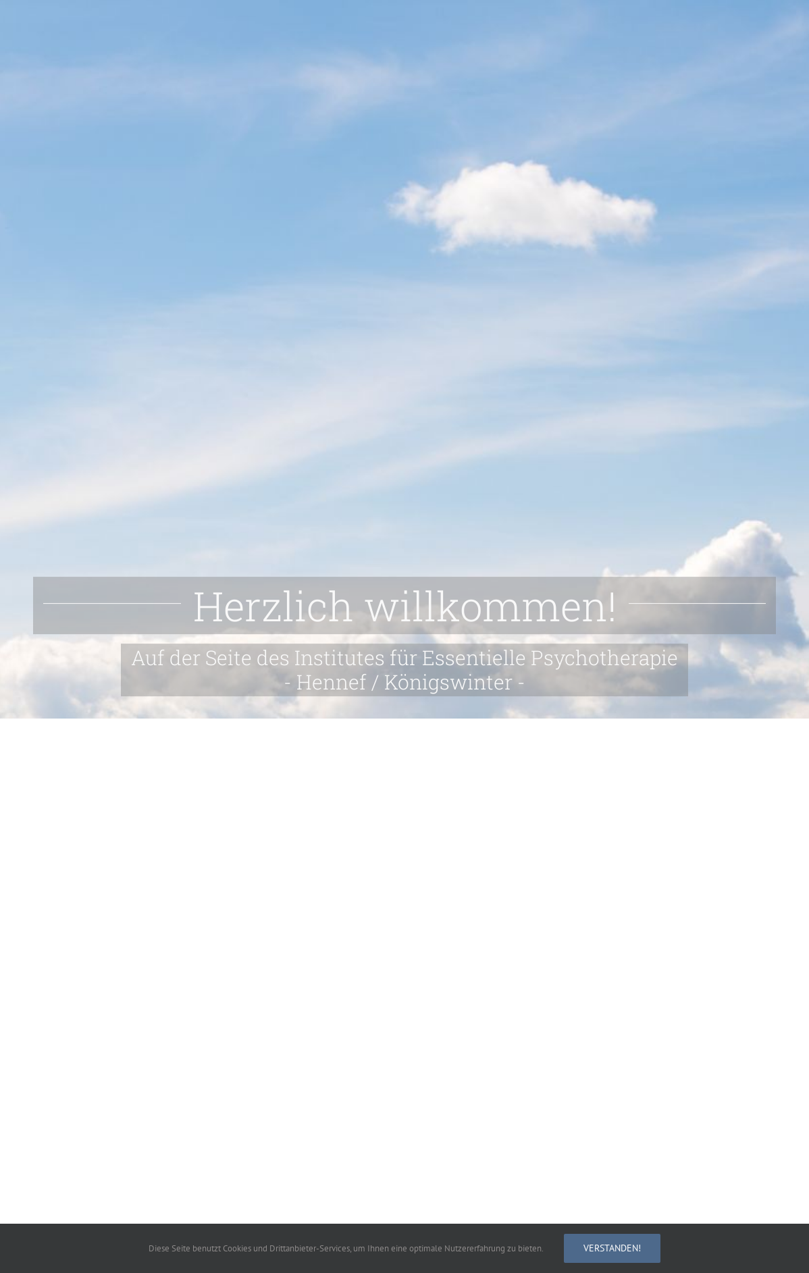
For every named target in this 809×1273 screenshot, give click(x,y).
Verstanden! (612, 1248)
